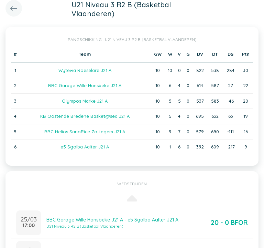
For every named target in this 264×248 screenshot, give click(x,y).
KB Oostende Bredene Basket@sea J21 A (85, 116)
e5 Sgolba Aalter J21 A (84, 146)
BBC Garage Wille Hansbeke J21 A (84, 85)
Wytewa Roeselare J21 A (84, 70)
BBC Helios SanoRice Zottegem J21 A (84, 131)
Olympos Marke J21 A (85, 101)
